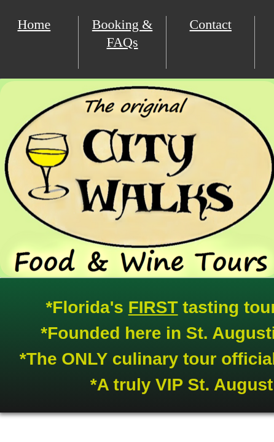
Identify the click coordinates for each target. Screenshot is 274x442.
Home (33, 24)
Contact (211, 24)
